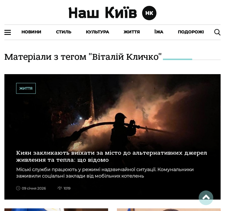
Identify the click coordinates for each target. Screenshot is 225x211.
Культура (97, 32)
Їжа (158, 32)
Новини (31, 32)
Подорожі (191, 32)
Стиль (63, 32)
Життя (132, 32)
